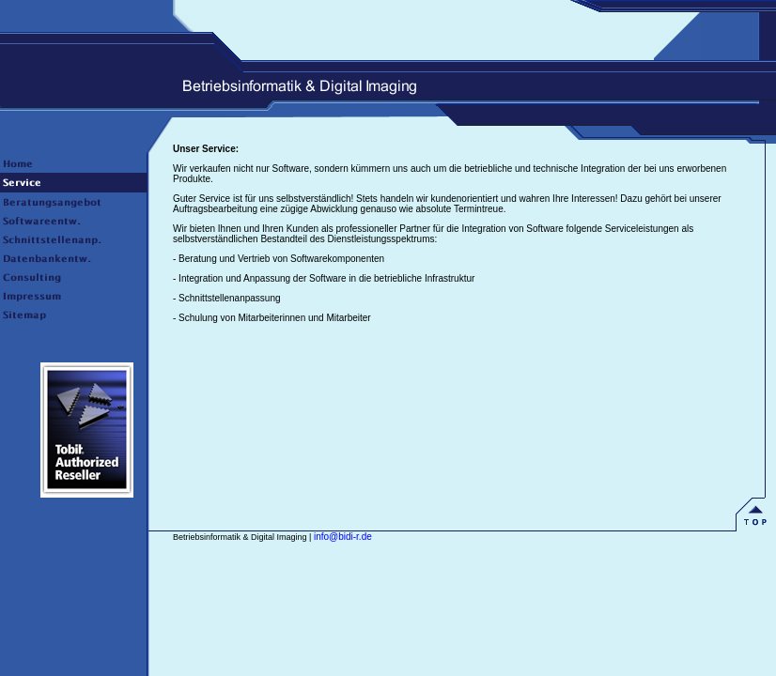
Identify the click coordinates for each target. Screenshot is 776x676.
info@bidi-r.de (343, 536)
